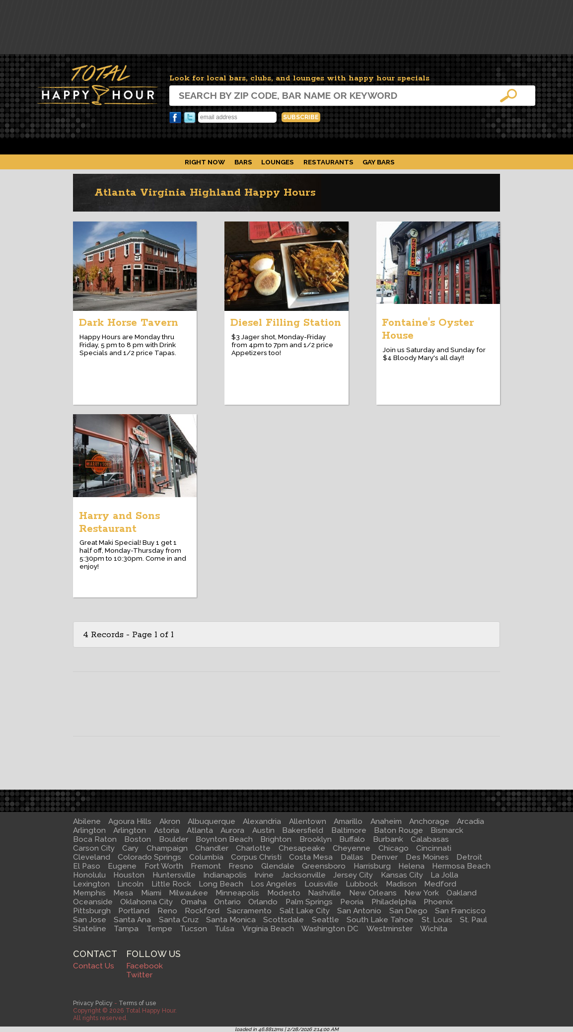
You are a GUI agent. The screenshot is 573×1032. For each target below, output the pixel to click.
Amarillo (348, 821)
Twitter (190, 118)
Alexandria (262, 821)
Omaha (194, 901)
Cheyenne (351, 848)
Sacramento (249, 910)
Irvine (264, 875)
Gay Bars (378, 162)
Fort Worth (163, 866)
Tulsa (224, 928)
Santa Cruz (179, 919)
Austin (263, 830)
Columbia (206, 857)
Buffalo (352, 839)
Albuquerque (211, 821)
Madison (401, 884)
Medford (440, 884)
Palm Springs (309, 901)
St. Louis (437, 919)
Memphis (89, 892)
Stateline (89, 928)
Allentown (307, 821)
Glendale (277, 866)
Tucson (193, 928)
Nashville (324, 892)
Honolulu (89, 875)
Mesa (123, 892)
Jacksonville (304, 875)
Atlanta (200, 830)
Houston (128, 875)
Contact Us (93, 965)
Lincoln (130, 884)
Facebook (175, 118)
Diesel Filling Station (285, 322)
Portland (133, 910)
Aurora (232, 830)
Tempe (159, 928)
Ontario (227, 901)
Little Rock (171, 884)
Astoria (166, 830)
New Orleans (373, 892)
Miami (151, 892)
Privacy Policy (93, 1003)
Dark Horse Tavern (128, 322)
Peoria (351, 901)
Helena (411, 866)
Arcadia (470, 821)
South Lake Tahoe (380, 919)
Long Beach (221, 884)
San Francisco (460, 910)
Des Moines (427, 857)
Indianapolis (225, 875)
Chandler (211, 848)
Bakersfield (302, 830)
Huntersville (174, 875)
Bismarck (446, 830)
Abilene (87, 821)
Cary (130, 848)
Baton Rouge (398, 830)
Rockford (202, 910)
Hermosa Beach (461, 866)
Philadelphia (393, 901)
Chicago (393, 848)
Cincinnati (433, 848)
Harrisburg (372, 866)
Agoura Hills (129, 821)
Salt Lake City (305, 910)
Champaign (167, 848)
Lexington (91, 884)
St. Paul (473, 919)
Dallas (352, 857)
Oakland (461, 892)
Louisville (321, 884)
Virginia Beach (268, 928)
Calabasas (430, 839)
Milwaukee (188, 892)
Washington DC (329, 928)
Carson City (94, 848)
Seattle (325, 919)
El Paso (86, 866)
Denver (384, 857)
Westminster (389, 928)
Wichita (433, 928)
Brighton (275, 839)
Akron (169, 821)
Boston (137, 839)
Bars (243, 162)
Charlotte (253, 848)
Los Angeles (273, 884)
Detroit (469, 857)
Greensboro (324, 866)
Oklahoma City (146, 901)
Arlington (89, 830)
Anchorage (429, 821)
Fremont (206, 866)
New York (421, 892)
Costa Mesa (311, 857)
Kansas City (402, 875)
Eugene (122, 866)
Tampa (126, 928)
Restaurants (328, 162)
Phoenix (438, 901)
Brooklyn (315, 839)
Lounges (277, 162)
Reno (167, 910)
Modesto (283, 892)
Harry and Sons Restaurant (119, 522)
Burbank (388, 839)
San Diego (408, 910)
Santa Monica (231, 919)
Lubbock (362, 884)
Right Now (205, 162)
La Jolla (444, 875)
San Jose (89, 919)
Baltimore (348, 830)
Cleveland (91, 857)
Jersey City (353, 875)
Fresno (240, 866)
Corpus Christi (256, 857)
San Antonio (359, 910)
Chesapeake (302, 848)
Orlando (263, 901)
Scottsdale (283, 919)
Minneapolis (237, 892)
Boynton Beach (224, 839)
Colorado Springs (149, 857)
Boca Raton (95, 839)
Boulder (173, 839)
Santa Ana (132, 919)
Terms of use (137, 1003)
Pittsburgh (92, 910)
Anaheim (386, 821)
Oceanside (93, 901)
